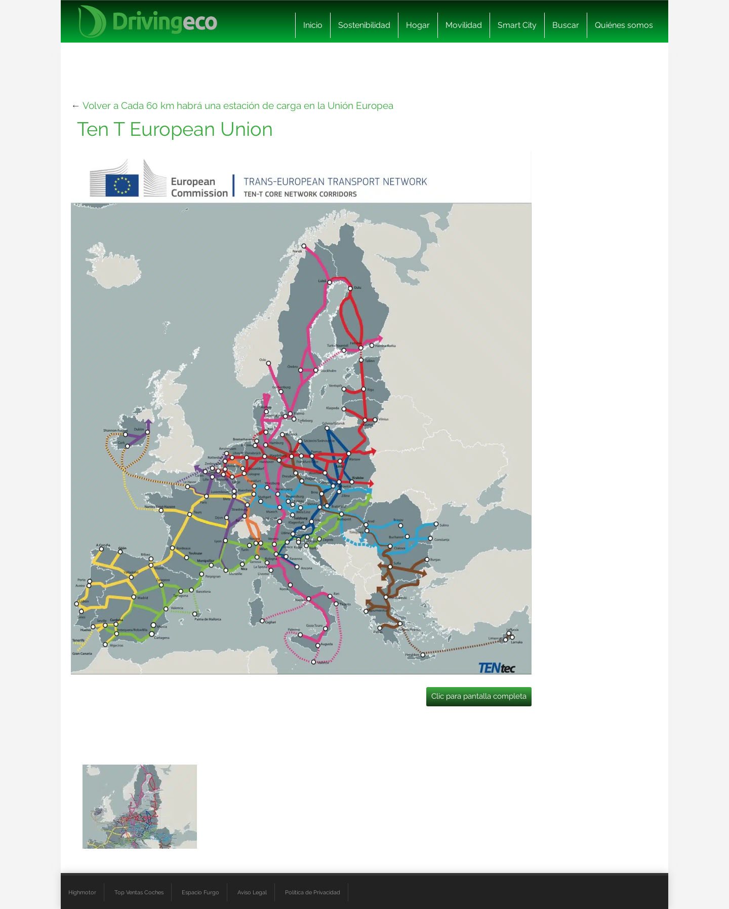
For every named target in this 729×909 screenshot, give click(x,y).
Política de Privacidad (312, 892)
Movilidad (464, 25)
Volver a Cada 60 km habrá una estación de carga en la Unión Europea (238, 105)
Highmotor (82, 892)
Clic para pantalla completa (478, 696)
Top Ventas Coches (139, 892)
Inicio (312, 25)
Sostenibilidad (364, 25)
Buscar (565, 25)
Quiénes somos (624, 25)
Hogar (418, 25)
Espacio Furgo (200, 892)
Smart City (517, 25)
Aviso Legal (252, 892)
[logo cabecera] (147, 21)
